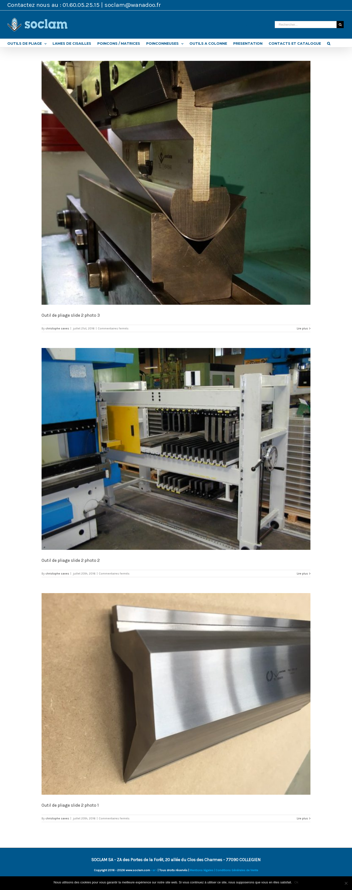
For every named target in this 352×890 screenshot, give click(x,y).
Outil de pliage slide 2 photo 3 (71, 315)
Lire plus (302, 328)
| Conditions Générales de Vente (235, 870)
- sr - (154, 870)
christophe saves (57, 328)
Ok (296, 882)
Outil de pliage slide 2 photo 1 (70, 805)
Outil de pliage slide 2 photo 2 (71, 560)
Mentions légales (201, 870)
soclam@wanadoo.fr (132, 4)
